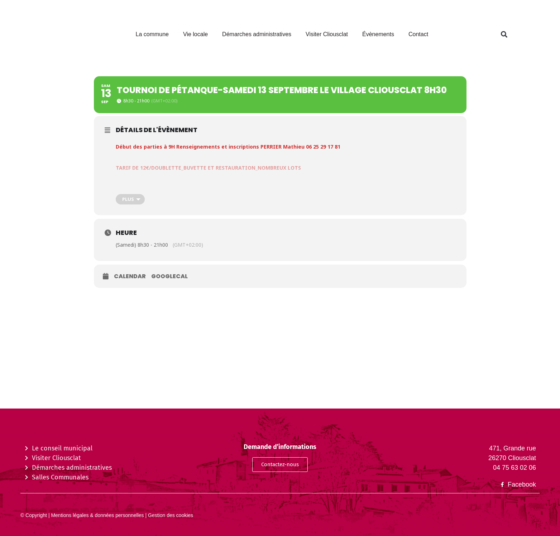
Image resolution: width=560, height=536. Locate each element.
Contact (418, 34)
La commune (152, 34)
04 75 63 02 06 (514, 467)
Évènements (378, 34)
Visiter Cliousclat (327, 34)
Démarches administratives (256, 34)
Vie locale (195, 34)
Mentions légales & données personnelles (97, 515)
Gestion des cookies (170, 515)
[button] (504, 34)
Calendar (130, 276)
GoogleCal (169, 276)
